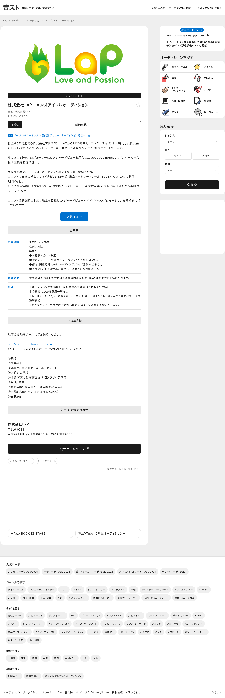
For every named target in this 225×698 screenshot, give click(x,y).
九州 (84, 658)
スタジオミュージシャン (156, 597)
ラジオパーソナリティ (72, 631)
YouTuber (28, 597)
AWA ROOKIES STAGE (28, 533)
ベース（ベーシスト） (86, 623)
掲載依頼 (117, 692)
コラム (58, 692)
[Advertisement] (74, 500)
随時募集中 (32, 676)
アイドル (23, 115)
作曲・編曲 (46, 597)
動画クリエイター (102, 597)
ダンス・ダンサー (96, 589)
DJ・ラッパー (118, 589)
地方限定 (34, 640)
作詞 (60, 597)
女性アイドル (135, 615)
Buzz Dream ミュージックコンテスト (188, 36)
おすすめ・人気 (16, 640)
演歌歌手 (109, 631)
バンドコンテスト (193, 623)
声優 (133, 589)
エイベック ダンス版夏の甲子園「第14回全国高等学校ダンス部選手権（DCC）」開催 (193, 44)
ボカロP (144, 631)
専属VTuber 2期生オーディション (102, 533)
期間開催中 (14, 676)
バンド (64, 589)
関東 (34, 658)
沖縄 (95, 658)
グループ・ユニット (22, 461)
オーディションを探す (181, 8)
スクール (47, 692)
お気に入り (158, 8)
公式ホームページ (74, 449)
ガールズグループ (157, 615)
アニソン (156, 623)
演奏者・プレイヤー (127, 597)
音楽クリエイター (78, 597)
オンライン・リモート (195, 631)
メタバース (173, 631)
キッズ (158, 631)
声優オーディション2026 (57, 571)
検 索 (192, 186)
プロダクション (31, 692)
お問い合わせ (133, 692)
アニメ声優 (173, 623)
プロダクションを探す (209, 8)
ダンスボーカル (57, 615)
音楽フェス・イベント (19, 631)
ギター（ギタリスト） (59, 623)
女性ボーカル (35, 615)
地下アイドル (127, 631)
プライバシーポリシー (97, 692)
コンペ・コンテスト (45, 631)
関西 (56, 658)
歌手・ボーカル (16, 589)
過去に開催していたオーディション (63, 676)
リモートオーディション (174, 571)
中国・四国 (70, 658)
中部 (45, 658)
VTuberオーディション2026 (23, 571)
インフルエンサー (184, 589)
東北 (23, 658)
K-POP (199, 615)
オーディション (12, 692)
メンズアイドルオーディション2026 (137, 571)
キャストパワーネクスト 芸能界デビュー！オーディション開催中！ (52, 135)
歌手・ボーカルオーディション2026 (94, 571)
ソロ (73, 615)
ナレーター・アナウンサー (155, 589)
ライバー (12, 623)
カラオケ (93, 631)
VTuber (12, 597)
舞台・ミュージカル (185, 597)
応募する (74, 217)
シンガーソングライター (42, 589)
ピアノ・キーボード (136, 623)
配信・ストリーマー (33, 623)
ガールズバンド (181, 615)
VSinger (204, 589)
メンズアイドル (48, 461)
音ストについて (73, 692)
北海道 (11, 658)
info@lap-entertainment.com (30, 344)
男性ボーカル (15, 615)
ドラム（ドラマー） (112, 623)
